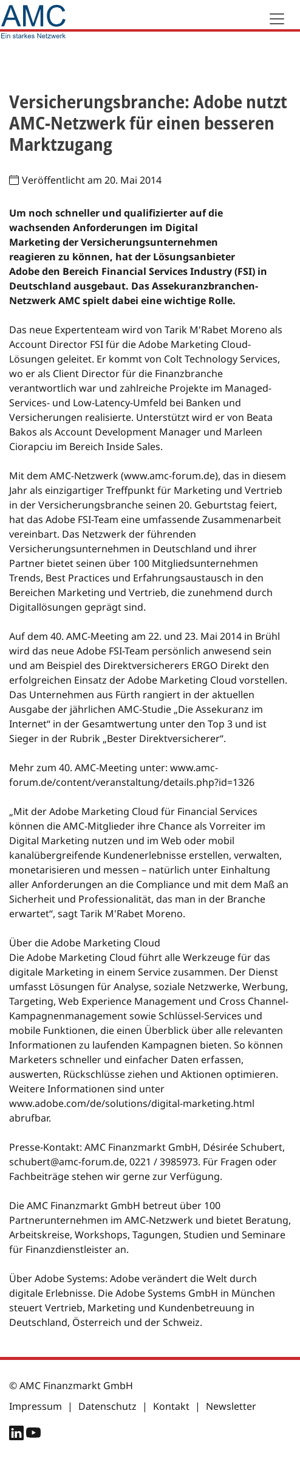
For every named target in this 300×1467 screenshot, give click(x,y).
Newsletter (231, 1406)
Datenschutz (107, 1406)
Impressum (35, 1406)
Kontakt (171, 1406)
